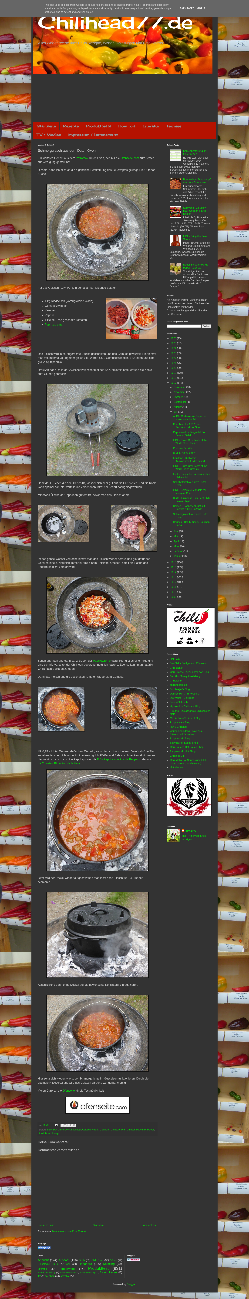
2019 (174, 373)
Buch (82, 1260)
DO (55, 1129)
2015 (174, 567)
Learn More (186, 8)
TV (39, 1276)
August (178, 407)
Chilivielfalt (176, 680)
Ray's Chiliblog (178, 726)
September (180, 402)
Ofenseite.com (130, 158)
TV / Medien (49, 135)
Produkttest (45, 1133)
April (176, 541)
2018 (174, 378)
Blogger (131, 1284)
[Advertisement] (124, 98)
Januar (178, 556)
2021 (174, 363)
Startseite (46, 126)
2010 (174, 592)
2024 (174, 348)
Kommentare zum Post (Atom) (68, 1231)
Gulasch (86, 1129)
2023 (174, 353)
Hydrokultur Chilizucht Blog (185, 706)
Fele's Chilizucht (179, 702)
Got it (201, 8)
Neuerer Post (46, 1225)
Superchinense (108, 1272)
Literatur (151, 126)
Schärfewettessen (68, 1272)
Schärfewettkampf (88, 1272)
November (180, 392)
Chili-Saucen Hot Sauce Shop (187, 747)
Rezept (55, 1133)
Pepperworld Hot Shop (182, 751)
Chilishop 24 (177, 755)
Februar (178, 551)
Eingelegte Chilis (48, 1264)
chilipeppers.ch (178, 685)
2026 (174, 338)
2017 (174, 383)
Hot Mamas (176, 767)
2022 (174, 358)
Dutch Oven (64, 1129)
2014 (174, 572)
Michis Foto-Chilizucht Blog (185, 718)
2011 (174, 587)
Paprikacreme (53, 324)
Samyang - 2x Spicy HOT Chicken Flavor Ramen (194, 210)
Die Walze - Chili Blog (182, 698)
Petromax (82, 158)
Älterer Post (149, 1225)
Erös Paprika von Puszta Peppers (118, 759)
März (177, 546)
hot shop (49, 1276)
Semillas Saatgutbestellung (185, 676)
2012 (174, 582)
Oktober (178, 397)
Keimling (109, 1264)
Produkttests (98, 126)
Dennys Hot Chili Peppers (184, 693)
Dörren (113, 1260)
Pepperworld (67, 1268)
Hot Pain (175, 659)
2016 (174, 562)
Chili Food (97, 1260)
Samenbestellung (46, 1272)
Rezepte (71, 126)
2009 (174, 597)
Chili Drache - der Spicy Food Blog (189, 672)
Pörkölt (150, 1129)
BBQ (49, 1129)
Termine (173, 126)
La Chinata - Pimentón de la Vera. (59, 763)
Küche (95, 1129)
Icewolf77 (190, 831)
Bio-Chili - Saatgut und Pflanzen (188, 663)
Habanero (85, 1264)
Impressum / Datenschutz (93, 135)
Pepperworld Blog (180, 738)
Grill (68, 1264)
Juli (176, 412)
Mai (176, 536)
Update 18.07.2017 (184, 453)
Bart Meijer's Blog (180, 689)
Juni (176, 531)
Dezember (180, 387)
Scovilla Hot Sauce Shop (184, 742)
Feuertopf (76, 1129)
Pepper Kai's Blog (180, 722)
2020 (174, 368)
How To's (126, 126)
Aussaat (63, 1260)
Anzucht (43, 1260)
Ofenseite (69, 1090)
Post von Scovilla (182, 448)
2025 (174, 343)
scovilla (65, 1276)
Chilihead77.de (115, 21)
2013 (174, 577)
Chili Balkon (176, 667)
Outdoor (131, 1129)
